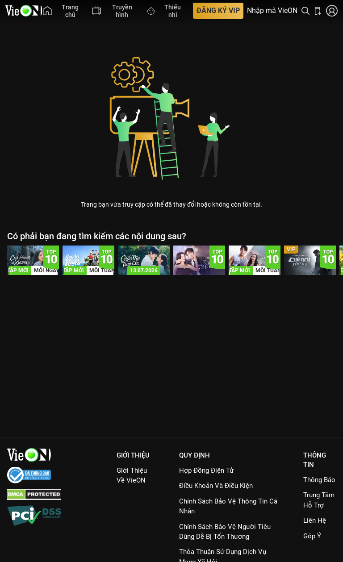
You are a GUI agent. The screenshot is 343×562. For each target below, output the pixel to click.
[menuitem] (63, 10)
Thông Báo (319, 480)
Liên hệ (314, 520)
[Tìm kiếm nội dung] (305, 10)
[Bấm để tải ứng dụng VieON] (318, 10)
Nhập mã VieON (272, 10)
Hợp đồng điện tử (206, 470)
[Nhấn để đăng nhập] (332, 10)
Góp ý (312, 536)
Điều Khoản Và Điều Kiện (216, 486)
